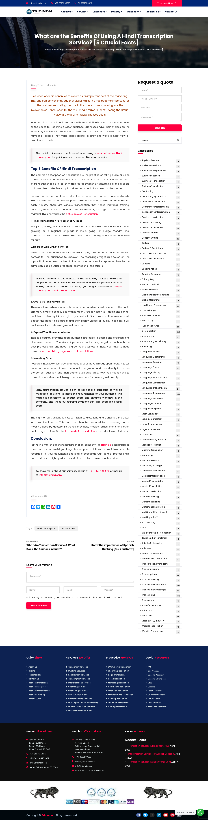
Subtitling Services (77, 687)
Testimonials (35, 675)
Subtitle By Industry (161, 544)
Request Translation (38, 683)
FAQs (150, 667)
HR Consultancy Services (80, 710)
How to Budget (161, 311)
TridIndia (47, 815)
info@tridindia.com (36, 3)
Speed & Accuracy (156, 675)
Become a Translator (157, 679)
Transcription (68, 528)
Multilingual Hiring (161, 502)
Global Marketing (161, 301)
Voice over (161, 616)
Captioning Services (78, 691)
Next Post (130, 541)
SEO (161, 528)
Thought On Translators (161, 559)
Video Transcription (161, 606)
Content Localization (161, 218)
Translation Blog (161, 580)
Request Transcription (39, 691)
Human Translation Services (81, 706)
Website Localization (161, 627)
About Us (33, 667)
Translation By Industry (161, 585)
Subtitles (161, 549)
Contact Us (34, 679)
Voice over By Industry (161, 621)
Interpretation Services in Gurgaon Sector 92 (151, 753)
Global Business (161, 290)
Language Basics (161, 352)
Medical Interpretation (161, 476)
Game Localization (161, 285)
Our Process (153, 671)
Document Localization (161, 254)
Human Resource (161, 326)
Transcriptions (161, 575)
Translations (161, 596)
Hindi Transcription (46, 528)
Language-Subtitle (161, 404)
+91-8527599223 (99, 471)
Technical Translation (161, 554)
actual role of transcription (82, 214)
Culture (161, 244)
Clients (32, 671)
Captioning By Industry (161, 197)
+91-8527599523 (83, 3)
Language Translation (161, 394)
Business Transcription (161, 182)
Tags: (29, 528)
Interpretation (161, 332)
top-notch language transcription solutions (67, 351)
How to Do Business (161, 316)
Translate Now (166, 3)
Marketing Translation (161, 471)
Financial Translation (118, 691)
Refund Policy (154, 699)
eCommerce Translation (119, 667)
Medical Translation (161, 487)
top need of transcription (80, 431)
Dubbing (161, 264)
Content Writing (161, 238)
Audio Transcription (161, 166)
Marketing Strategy (161, 466)
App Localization (161, 161)
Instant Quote (35, 699)
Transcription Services (79, 679)
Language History (161, 373)
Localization (161, 435)
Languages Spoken (161, 409)
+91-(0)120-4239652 (39, 758)
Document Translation (161, 259)
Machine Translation (161, 451)
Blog (150, 683)
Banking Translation (117, 699)
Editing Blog (161, 280)
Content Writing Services (80, 699)
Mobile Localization (161, 492)
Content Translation (161, 228)
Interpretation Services (79, 683)
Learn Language (161, 414)
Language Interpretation (161, 378)
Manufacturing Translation (120, 695)
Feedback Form (155, 691)
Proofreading (161, 523)
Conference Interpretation (161, 207)
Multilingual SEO (161, 518)
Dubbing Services (76, 671)
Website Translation (161, 632)
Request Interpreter (38, 687)
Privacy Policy (154, 703)
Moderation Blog (161, 497)
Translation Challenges (161, 590)
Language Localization (161, 383)
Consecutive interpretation (161, 213)
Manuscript (161, 456)
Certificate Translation (161, 202)
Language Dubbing (161, 363)
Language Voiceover (161, 399)
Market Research (161, 461)
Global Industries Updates (161, 295)
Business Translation (161, 187)
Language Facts (161, 368)
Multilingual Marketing (161, 508)
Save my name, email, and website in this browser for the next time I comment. (76, 597)
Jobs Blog (161, 347)
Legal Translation (161, 430)
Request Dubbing (37, 695)
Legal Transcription (161, 425)
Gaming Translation (117, 706)
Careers (151, 687)
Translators (161, 601)
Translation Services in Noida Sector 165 (148, 745)
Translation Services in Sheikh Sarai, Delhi (149, 761)
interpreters (161, 337)
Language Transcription (66, 49)
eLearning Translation (118, 671)
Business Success (161, 176)
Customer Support (156, 695)
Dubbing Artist (161, 269)
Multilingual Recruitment (161, 513)
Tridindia (106, 444)
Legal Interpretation (161, 420)
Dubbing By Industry (161, 275)
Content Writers (161, 233)
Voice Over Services (77, 695)
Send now (160, 127)
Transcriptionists (161, 570)
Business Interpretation (161, 171)
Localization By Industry (161, 440)
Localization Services (78, 675)
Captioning (161, 192)
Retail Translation (116, 679)
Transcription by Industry (161, 564)
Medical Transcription (161, 482)
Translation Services (78, 667)
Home (48, 49)
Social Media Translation (161, 539)
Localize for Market (161, 445)
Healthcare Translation (161, 306)
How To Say (161, 321)
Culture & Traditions (161, 249)
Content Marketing (161, 223)
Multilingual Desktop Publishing (83, 703)
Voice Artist (161, 611)
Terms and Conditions (157, 707)
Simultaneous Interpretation (161, 533)
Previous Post (32, 541)
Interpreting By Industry (161, 342)
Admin (53, 85)
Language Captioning (161, 357)
